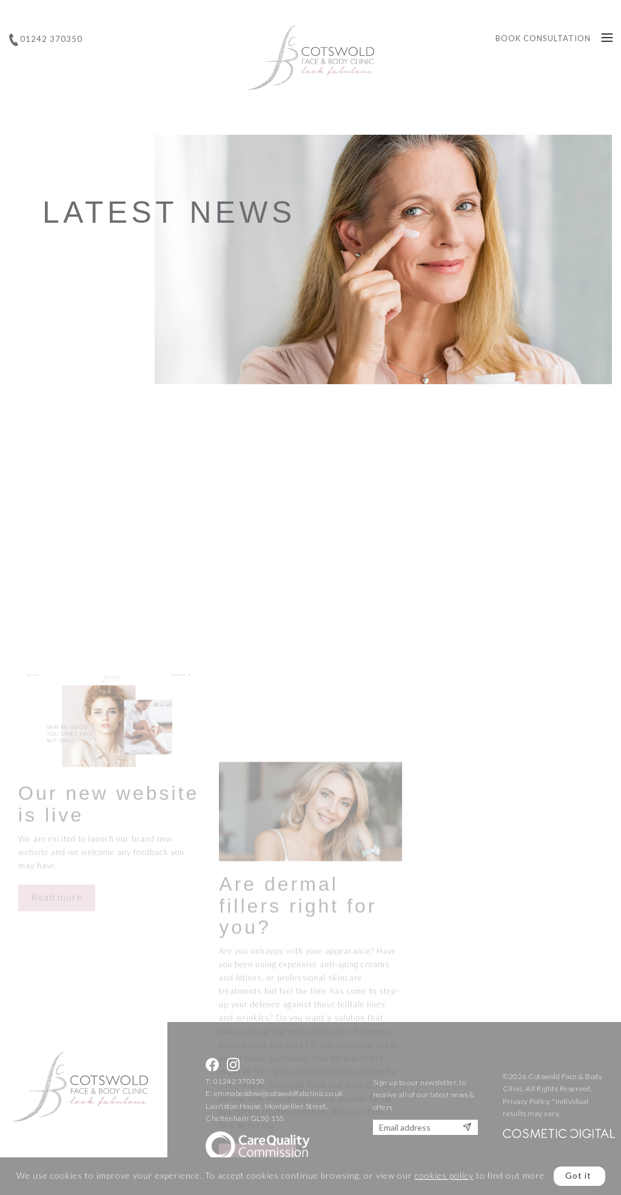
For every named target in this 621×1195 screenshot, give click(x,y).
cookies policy (444, 1175)
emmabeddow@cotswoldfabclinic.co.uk (278, 1093)
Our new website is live (108, 867)
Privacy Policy (526, 1101)
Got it (578, 1175)
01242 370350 (239, 1081)
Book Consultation (543, 38)
